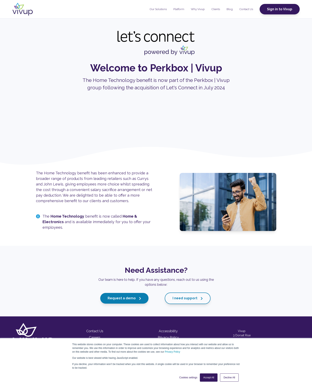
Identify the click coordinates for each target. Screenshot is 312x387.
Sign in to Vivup (279, 9)
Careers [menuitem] (94, 337)
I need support (188, 298)
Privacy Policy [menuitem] (168, 337)
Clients (215, 9)
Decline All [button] (229, 377)
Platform (178, 9)
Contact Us (246, 9)
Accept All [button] (208, 377)
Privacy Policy (172, 351)
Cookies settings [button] (188, 377)
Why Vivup (198, 9)
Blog (230, 9)
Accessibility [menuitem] (168, 331)
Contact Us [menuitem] (94, 331)
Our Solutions (158, 9)
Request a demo (124, 298)
